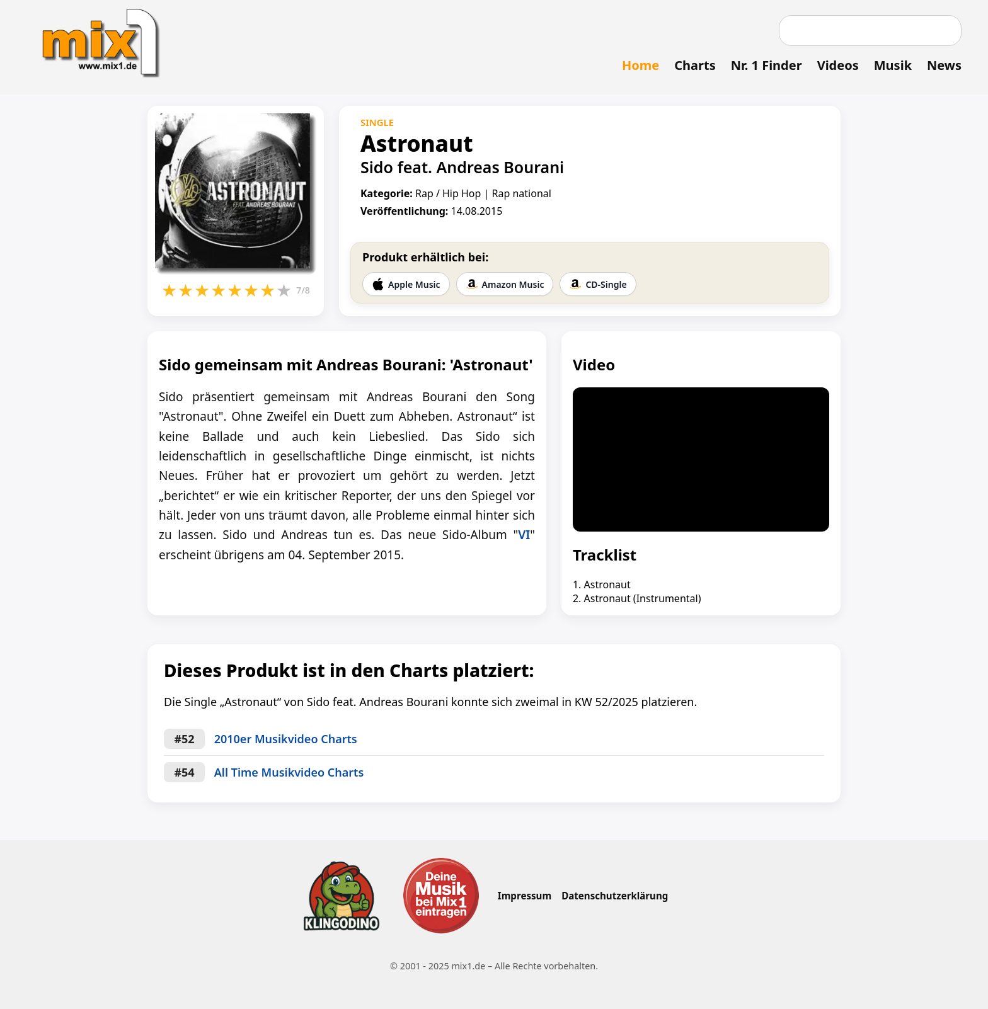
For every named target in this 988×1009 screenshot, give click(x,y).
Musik (893, 65)
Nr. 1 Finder (766, 65)
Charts (694, 65)
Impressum (524, 895)
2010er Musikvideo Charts (285, 738)
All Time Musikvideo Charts (289, 772)
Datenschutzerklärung (614, 895)
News (944, 65)
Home (640, 65)
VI (524, 535)
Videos (838, 65)
